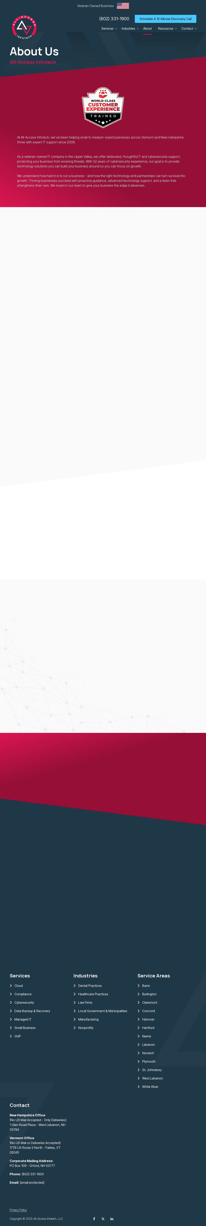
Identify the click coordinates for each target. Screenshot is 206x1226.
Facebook (94, 1219)
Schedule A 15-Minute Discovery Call (166, 19)
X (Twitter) (103, 1219)
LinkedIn (112, 1219)
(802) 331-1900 (114, 18)
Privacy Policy (18, 1210)
